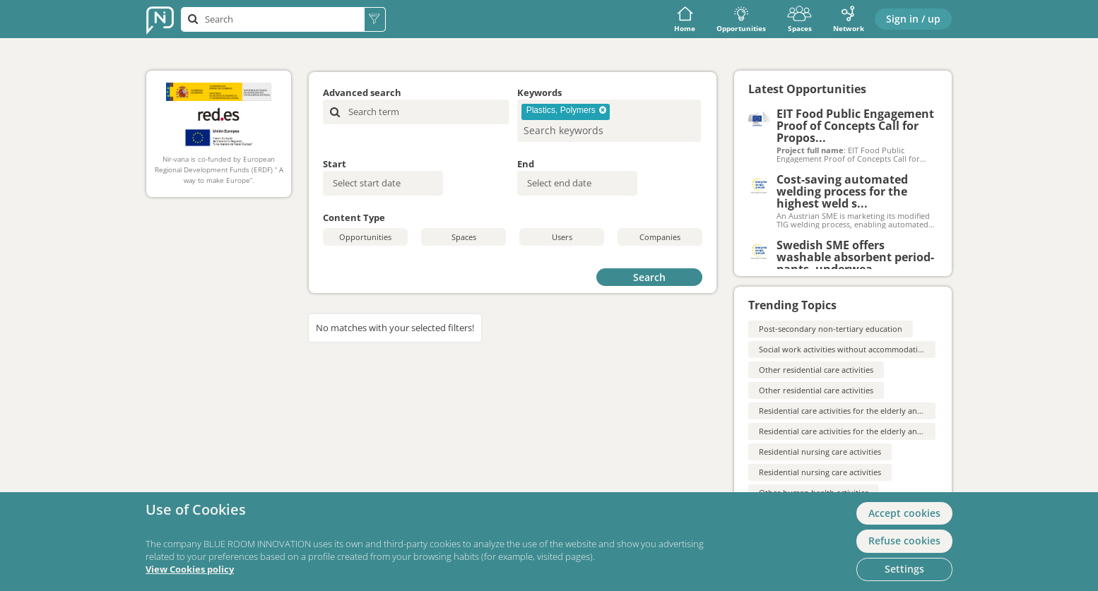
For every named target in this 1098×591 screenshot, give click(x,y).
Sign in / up (913, 18)
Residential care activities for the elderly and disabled (857, 410)
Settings (904, 568)
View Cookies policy (190, 569)
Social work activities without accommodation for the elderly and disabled (895, 349)
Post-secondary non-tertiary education (830, 328)
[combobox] (609, 121)
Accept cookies (904, 513)
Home (684, 19)
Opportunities (741, 19)
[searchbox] (586, 130)
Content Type (354, 217)
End (525, 163)
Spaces (799, 19)
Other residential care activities (816, 369)
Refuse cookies (904, 540)
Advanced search (362, 92)
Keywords (539, 92)
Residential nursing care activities (820, 451)
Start (334, 163)
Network (848, 19)
